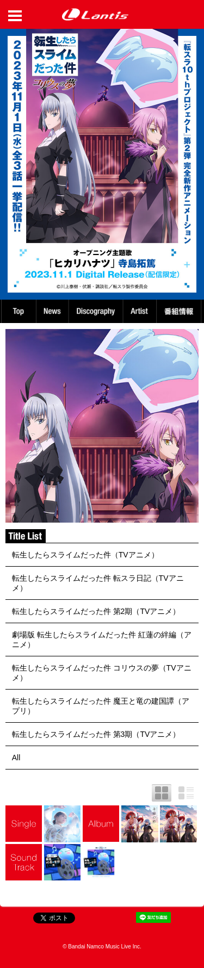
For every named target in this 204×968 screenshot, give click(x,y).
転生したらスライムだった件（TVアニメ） (85, 554)
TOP (18, 311)
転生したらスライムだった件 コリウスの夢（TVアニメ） (101, 672)
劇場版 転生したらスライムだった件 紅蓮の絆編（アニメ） (101, 639)
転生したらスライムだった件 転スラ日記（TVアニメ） (98, 583)
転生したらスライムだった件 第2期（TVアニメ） (96, 611)
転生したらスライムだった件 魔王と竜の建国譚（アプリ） (100, 706)
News (52, 311)
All (16, 757)
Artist (141, 311)
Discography (97, 311)
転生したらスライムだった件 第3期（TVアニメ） (96, 734)
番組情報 (180, 311)
